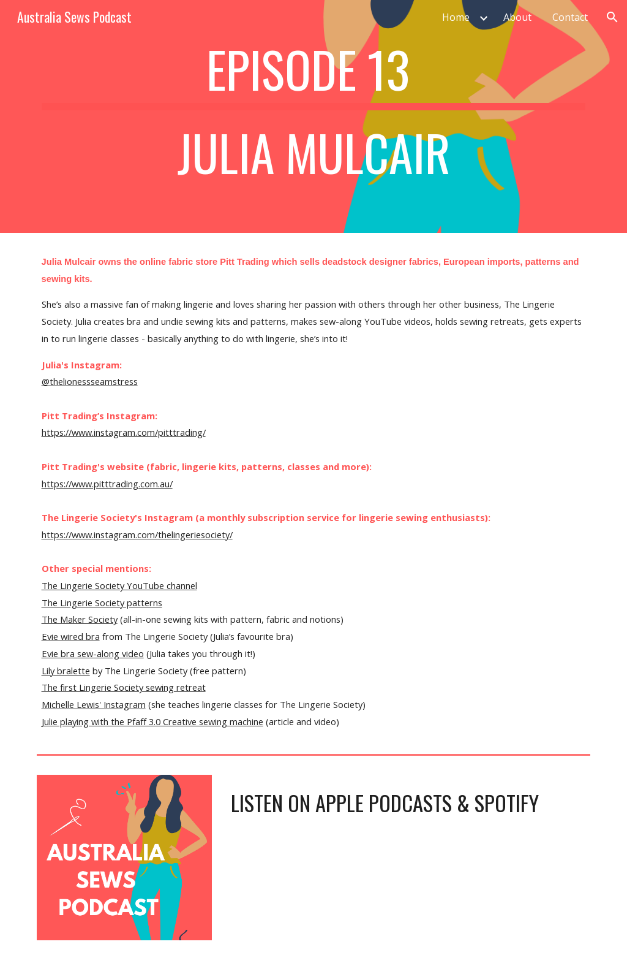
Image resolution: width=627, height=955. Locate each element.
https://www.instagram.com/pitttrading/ (124, 432)
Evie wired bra (71, 636)
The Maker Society (80, 619)
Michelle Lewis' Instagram (94, 704)
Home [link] (456, 17)
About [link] (517, 17)
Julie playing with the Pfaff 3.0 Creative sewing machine (152, 721)
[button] (612, 17)
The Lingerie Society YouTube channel (119, 585)
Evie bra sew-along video (93, 653)
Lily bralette (66, 670)
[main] (314, 116)
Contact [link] (570, 17)
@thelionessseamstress (90, 381)
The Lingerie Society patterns (102, 602)
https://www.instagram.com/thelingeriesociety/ (137, 534)
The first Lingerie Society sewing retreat (124, 687)
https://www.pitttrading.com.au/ (107, 484)
